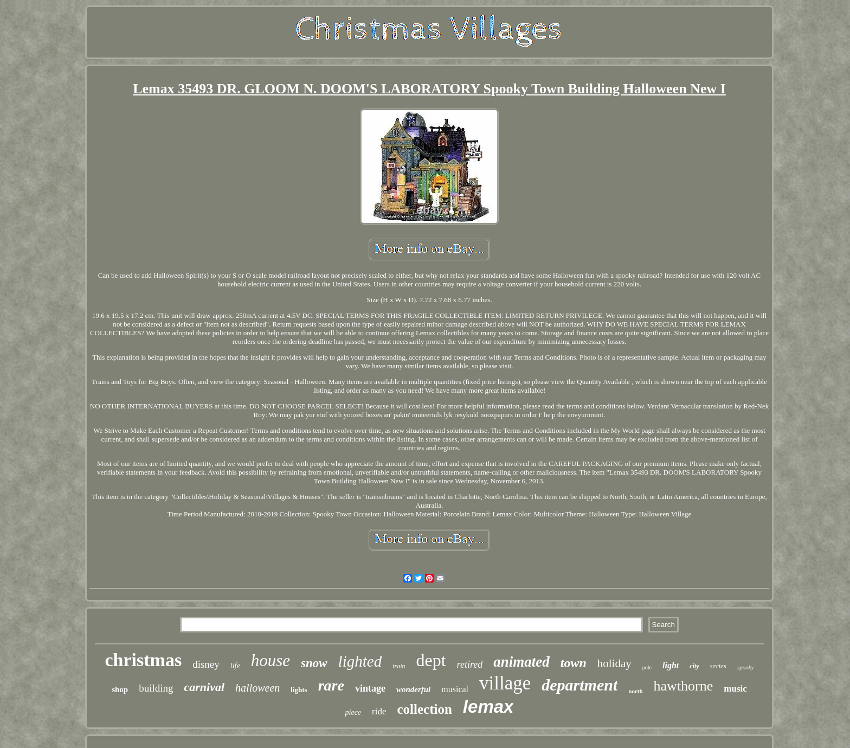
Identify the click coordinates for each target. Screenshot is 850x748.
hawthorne (683, 686)
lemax (488, 706)
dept (431, 660)
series (718, 666)
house (270, 660)
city (694, 666)
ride (379, 711)
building (156, 688)
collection (424, 709)
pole (647, 667)
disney (206, 664)
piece (353, 712)
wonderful (413, 689)
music (735, 688)
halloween (257, 688)
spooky (745, 667)
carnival (204, 687)
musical (454, 689)
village (505, 683)
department (579, 685)
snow (314, 663)
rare (331, 685)
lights (299, 690)
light (670, 665)
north (635, 691)
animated (521, 662)
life (235, 666)
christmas (143, 660)
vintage (370, 688)
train (398, 666)
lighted (360, 661)
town (574, 663)
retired (470, 664)
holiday (614, 663)
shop (120, 689)
